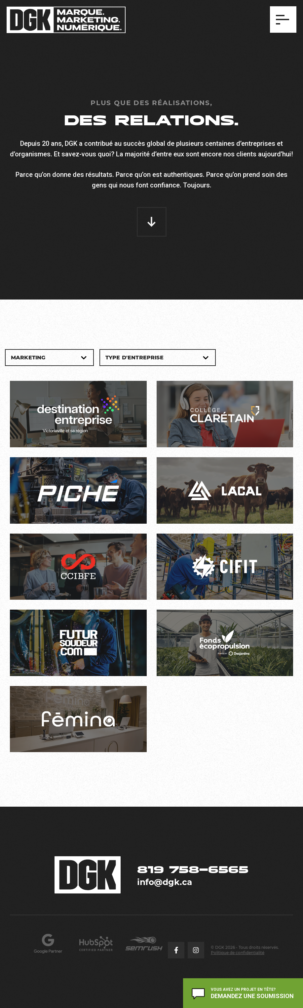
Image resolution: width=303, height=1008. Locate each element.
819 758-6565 (192, 869)
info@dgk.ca (164, 882)
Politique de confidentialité (237, 952)
